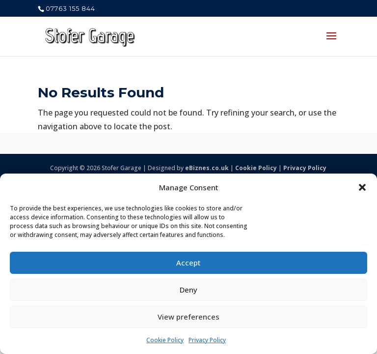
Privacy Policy (207, 340)
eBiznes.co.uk (207, 168)
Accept (188, 262)
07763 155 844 (70, 8)
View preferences (188, 317)
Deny (188, 290)
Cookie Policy (165, 340)
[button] (362, 187)
